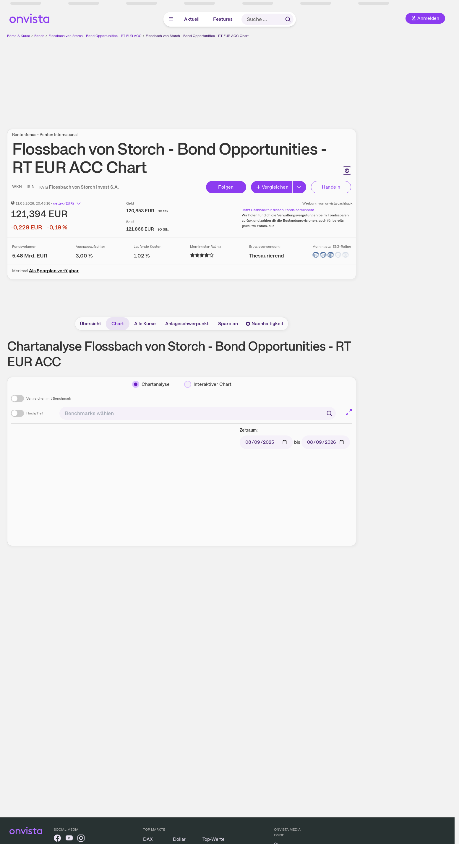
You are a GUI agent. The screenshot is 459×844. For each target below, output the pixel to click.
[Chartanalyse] (151, 384)
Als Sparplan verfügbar (54, 271)
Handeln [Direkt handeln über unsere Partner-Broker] (331, 187)
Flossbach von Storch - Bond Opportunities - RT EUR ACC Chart (197, 35)
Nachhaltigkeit (264, 323)
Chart (117, 323)
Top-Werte (213, 839)
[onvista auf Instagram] (81, 839)
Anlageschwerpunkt (187, 323)
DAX (148, 839)
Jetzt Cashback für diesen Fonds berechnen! (278, 210)
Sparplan (228, 323)
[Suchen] (329, 413)
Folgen (225, 187)
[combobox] (197, 413)
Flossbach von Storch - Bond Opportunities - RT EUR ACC (95, 35)
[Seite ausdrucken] (347, 170)
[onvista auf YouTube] (69, 839)
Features (223, 19)
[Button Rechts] (299, 187)
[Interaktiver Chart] (207, 384)
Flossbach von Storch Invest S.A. (84, 187)
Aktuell (192, 19)
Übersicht (90, 323)
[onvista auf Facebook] (57, 839)
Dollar (179, 839)
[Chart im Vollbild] (348, 412)
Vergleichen (272, 187)
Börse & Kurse (18, 35)
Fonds (39, 35)
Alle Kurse (145, 323)
